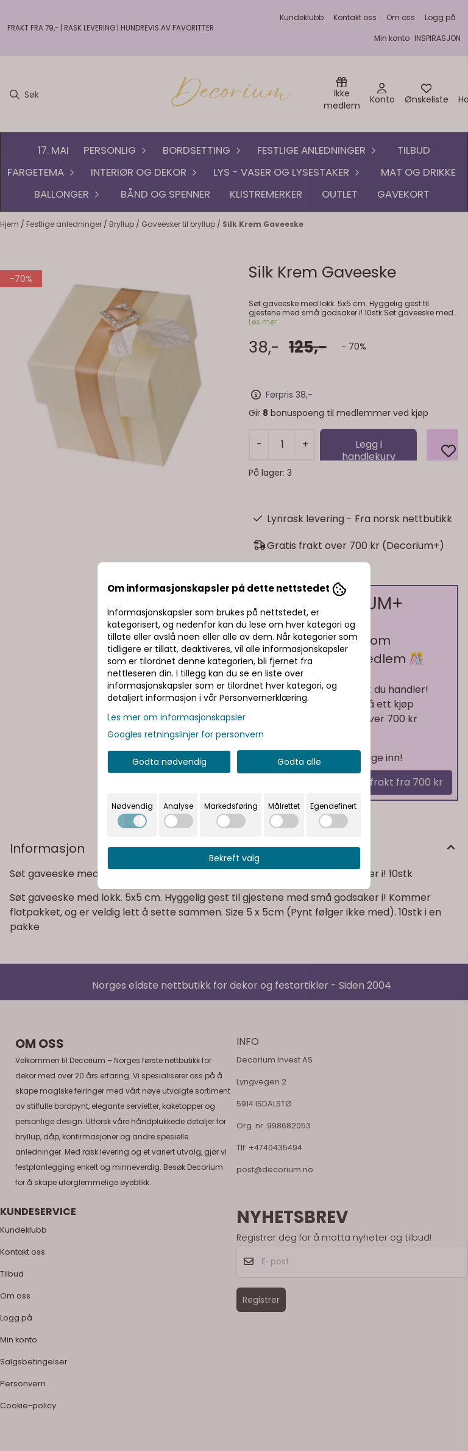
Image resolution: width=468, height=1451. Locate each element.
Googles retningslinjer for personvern (185, 734)
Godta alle (299, 762)
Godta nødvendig (169, 762)
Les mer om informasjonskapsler (176, 717)
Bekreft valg (234, 858)
